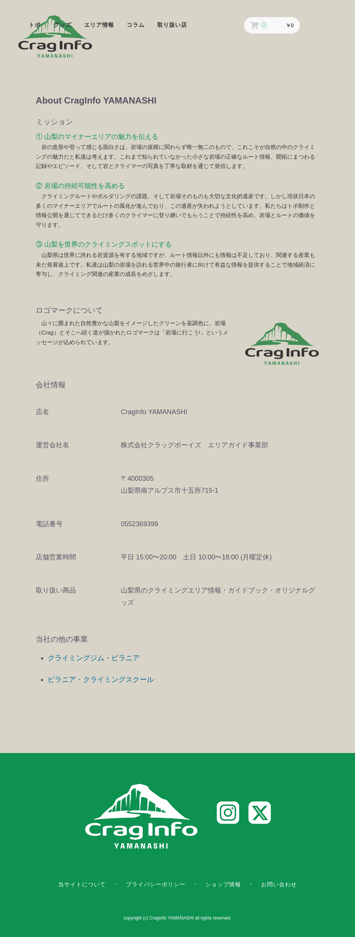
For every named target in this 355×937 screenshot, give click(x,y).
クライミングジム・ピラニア (94, 658)
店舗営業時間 (56, 557)
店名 (42, 412)
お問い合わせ (279, 884)
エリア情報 (99, 25)
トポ (35, 25)
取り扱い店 (172, 25)
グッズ (63, 25)
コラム (136, 25)
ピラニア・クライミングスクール (101, 679)
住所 (42, 478)
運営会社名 (52, 445)
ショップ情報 (223, 884)
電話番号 (49, 524)
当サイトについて (82, 884)
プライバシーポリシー (156, 884)
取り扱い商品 (56, 590)
